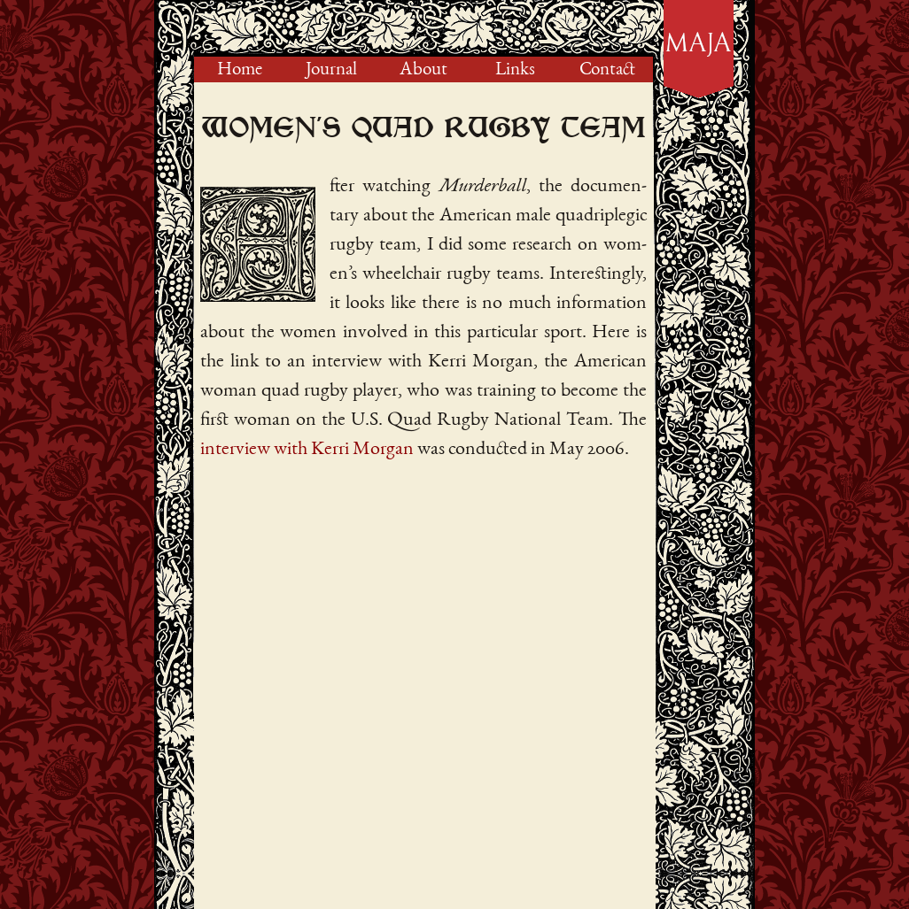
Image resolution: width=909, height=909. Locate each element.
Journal (331, 70)
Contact (607, 70)
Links (515, 70)
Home (239, 70)
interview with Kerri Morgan (307, 449)
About (423, 70)
